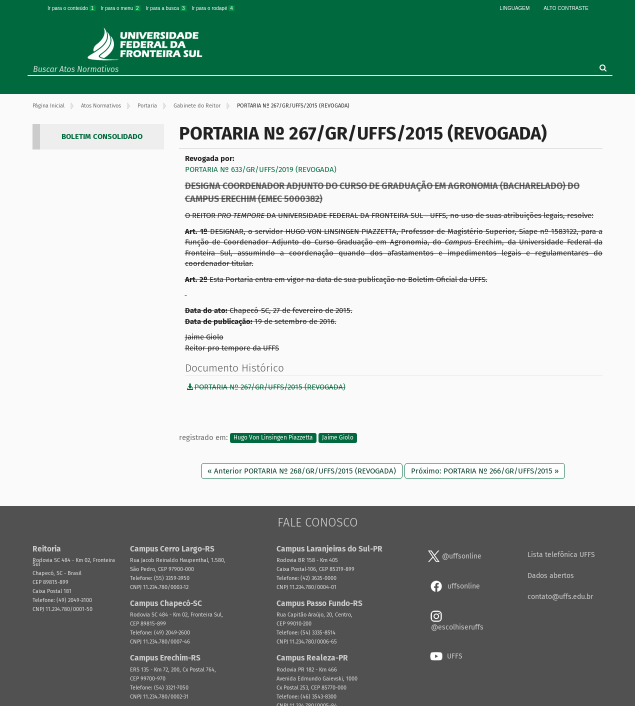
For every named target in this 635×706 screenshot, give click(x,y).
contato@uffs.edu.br (560, 596)
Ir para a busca (167, 8)
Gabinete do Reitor (197, 105)
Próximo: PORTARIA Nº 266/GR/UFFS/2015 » (484, 471)
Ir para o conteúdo (72, 8)
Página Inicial (48, 105)
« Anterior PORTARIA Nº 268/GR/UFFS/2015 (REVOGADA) (302, 471)
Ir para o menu (121, 8)
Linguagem (515, 8)
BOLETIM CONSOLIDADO (102, 136)
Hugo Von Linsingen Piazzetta (273, 438)
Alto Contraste (566, 8)
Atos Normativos (101, 105)
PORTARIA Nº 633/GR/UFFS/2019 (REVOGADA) (260, 169)
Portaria (147, 105)
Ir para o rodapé (213, 8)
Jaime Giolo (338, 438)
